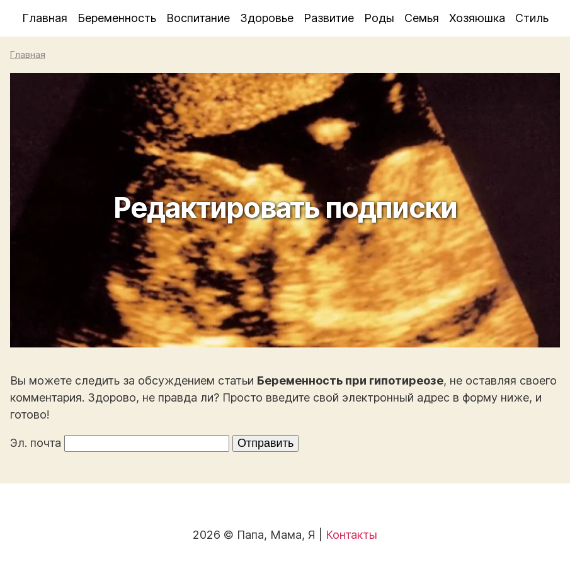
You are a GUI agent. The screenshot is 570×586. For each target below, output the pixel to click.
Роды (379, 18)
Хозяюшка (477, 18)
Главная (44, 18)
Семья (421, 18)
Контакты (351, 534)
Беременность (116, 18)
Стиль (532, 18)
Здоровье (267, 18)
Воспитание (198, 18)
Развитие (329, 18)
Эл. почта (35, 442)
